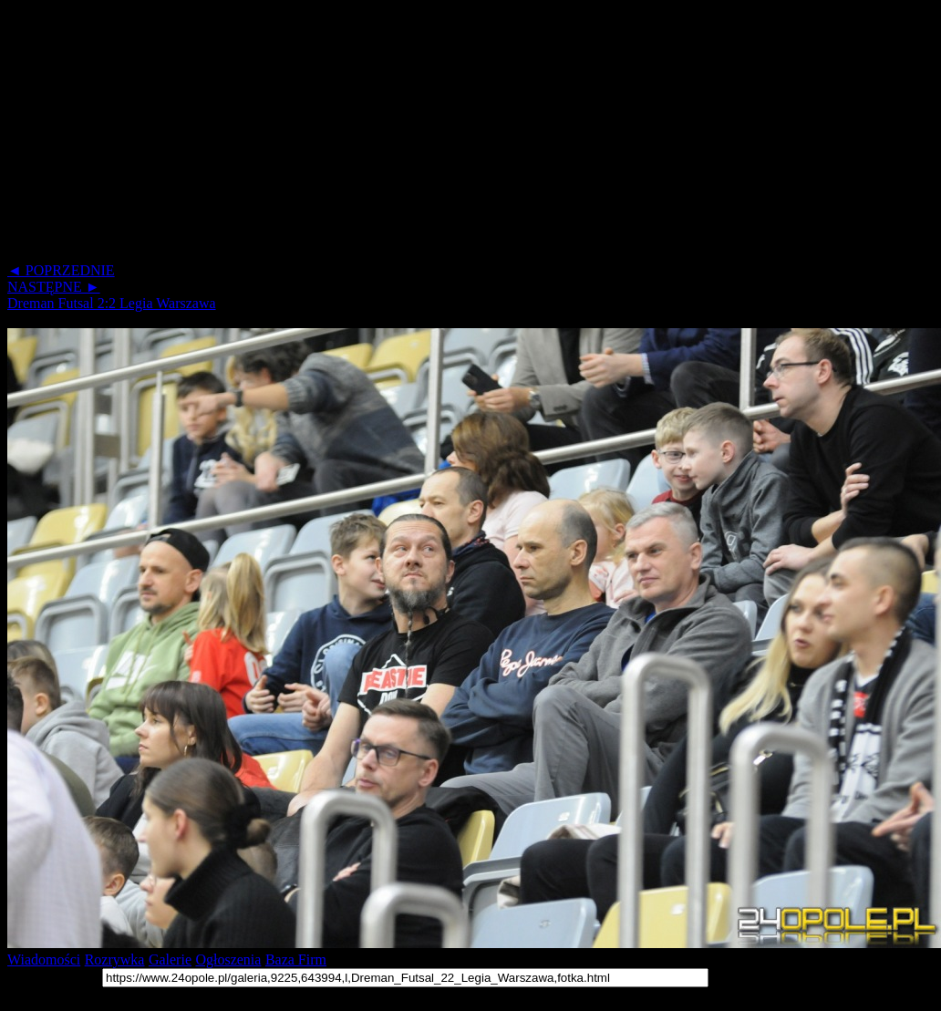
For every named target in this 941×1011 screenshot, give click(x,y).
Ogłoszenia (228, 959)
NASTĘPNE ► (53, 286)
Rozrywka (115, 959)
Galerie (170, 959)
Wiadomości (43, 959)
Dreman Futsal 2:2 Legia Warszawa (111, 303)
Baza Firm (295, 959)
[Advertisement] (350, 135)
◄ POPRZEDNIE (61, 270)
